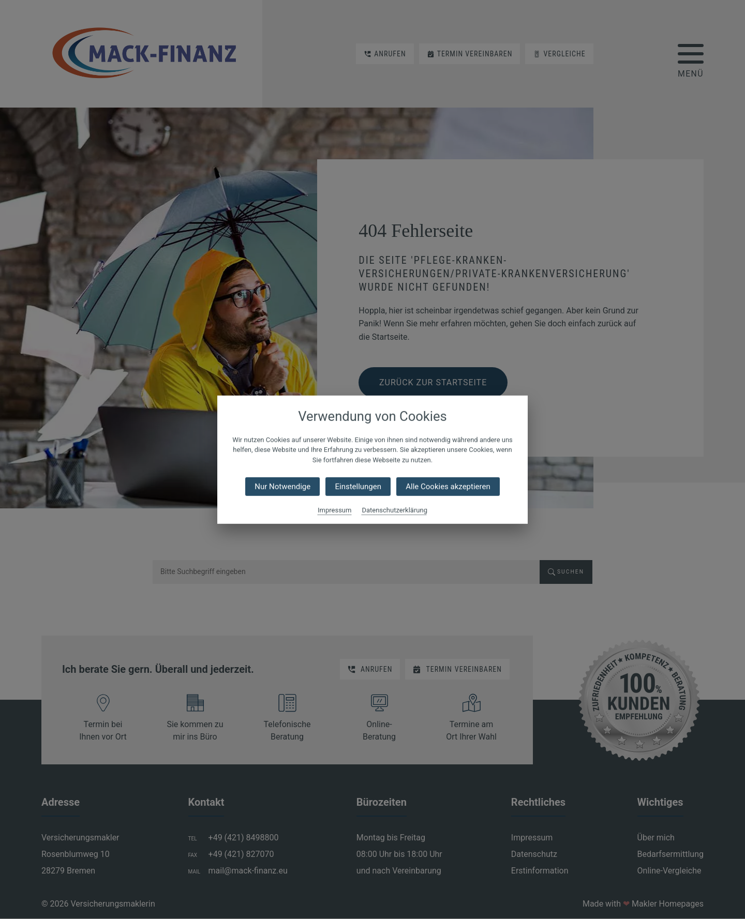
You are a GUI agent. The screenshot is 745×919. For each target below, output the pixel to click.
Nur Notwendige (282, 486)
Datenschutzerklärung (394, 510)
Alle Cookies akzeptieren (448, 486)
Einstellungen (358, 486)
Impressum (334, 510)
